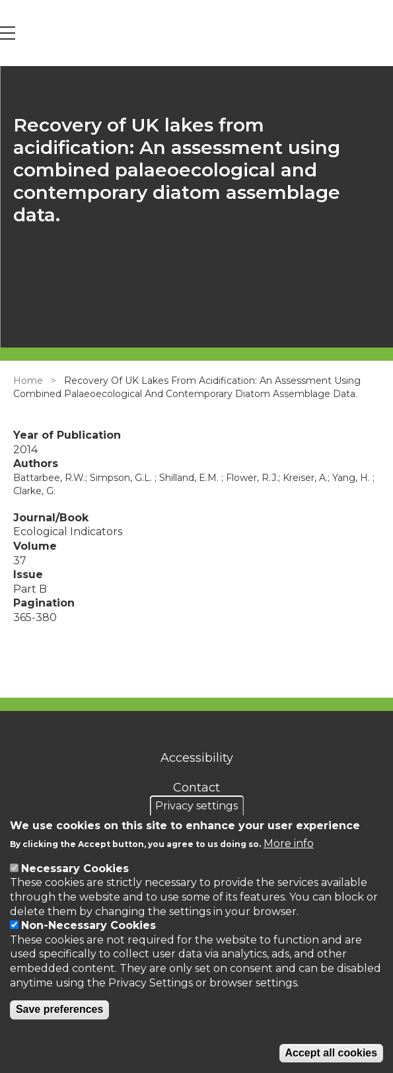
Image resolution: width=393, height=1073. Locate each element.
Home (28, 381)
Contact (196, 787)
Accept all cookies (331, 1052)
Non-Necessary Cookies (88, 925)
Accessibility (197, 758)
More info (289, 843)
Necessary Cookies (75, 868)
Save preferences (60, 1009)
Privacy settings (196, 805)
